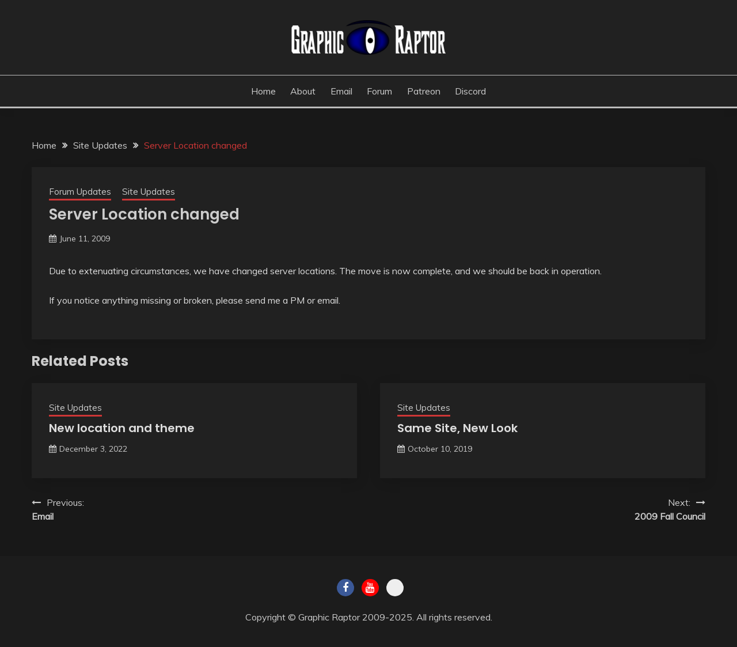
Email (341, 91)
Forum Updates (80, 191)
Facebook (345, 587)
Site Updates (148, 191)
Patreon (423, 91)
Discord (470, 91)
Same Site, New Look (457, 428)
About (303, 91)
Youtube (370, 587)
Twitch (395, 587)
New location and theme (122, 428)
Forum (379, 91)
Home (263, 91)
